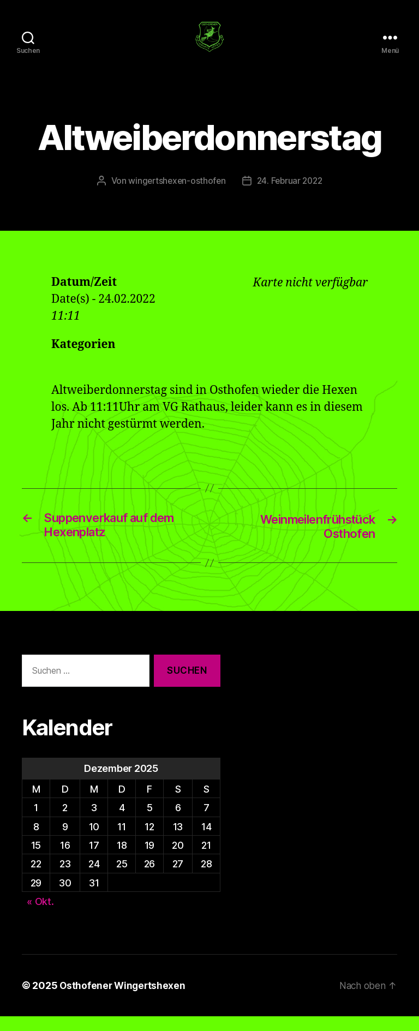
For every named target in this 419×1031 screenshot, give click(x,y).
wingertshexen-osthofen (175, 194)
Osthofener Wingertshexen (123, 1000)
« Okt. (40, 916)
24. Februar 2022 (291, 194)
